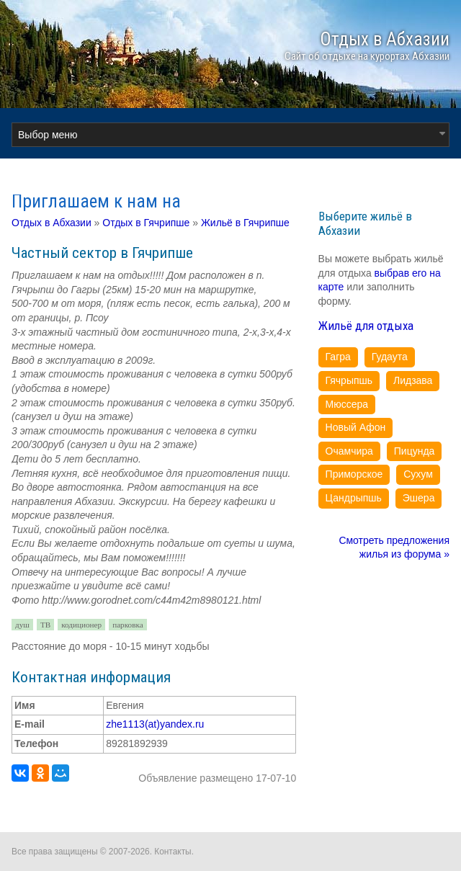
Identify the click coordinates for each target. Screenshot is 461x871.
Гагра (338, 356)
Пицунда (414, 451)
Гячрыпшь (349, 380)
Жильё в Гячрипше (245, 222)
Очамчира (349, 451)
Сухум (418, 474)
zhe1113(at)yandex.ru (155, 724)
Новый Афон (356, 427)
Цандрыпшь (354, 498)
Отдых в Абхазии (51, 222)
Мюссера (347, 404)
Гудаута (390, 356)
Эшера (419, 498)
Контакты (172, 852)
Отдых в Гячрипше (145, 222)
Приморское (354, 474)
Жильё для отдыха (365, 325)
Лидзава (412, 380)
